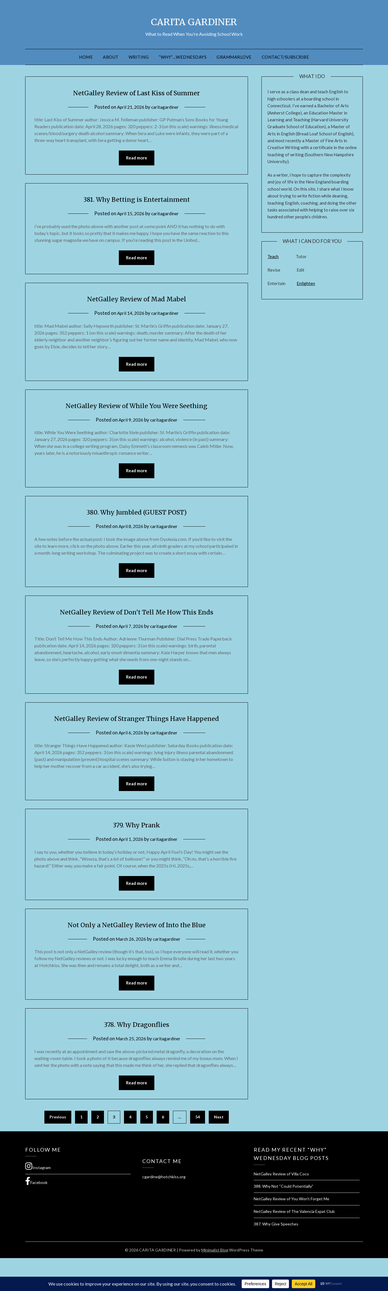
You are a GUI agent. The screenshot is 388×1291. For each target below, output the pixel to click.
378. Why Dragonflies (136, 1056)
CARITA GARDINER (194, 20)
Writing (139, 57)
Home (86, 57)
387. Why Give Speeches (276, 1256)
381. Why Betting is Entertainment (136, 199)
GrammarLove (234, 57)
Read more (136, 158)
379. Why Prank (136, 855)
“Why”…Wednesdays (182, 57)
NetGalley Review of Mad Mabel (137, 299)
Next (219, 1149)
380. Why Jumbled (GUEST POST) (136, 514)
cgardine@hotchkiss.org (164, 1209)
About (111, 57)
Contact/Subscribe (285, 57)
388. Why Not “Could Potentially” (283, 1219)
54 (197, 1149)
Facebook (36, 1214)
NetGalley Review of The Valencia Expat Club (294, 1244)
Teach (273, 256)
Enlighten (306, 283)
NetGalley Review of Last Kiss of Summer (136, 92)
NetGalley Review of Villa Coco (281, 1206)
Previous (58, 1149)
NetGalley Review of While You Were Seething (136, 407)
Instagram (38, 1199)
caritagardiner (166, 107)
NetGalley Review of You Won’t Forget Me (291, 1231)
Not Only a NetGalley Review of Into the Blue (136, 955)
